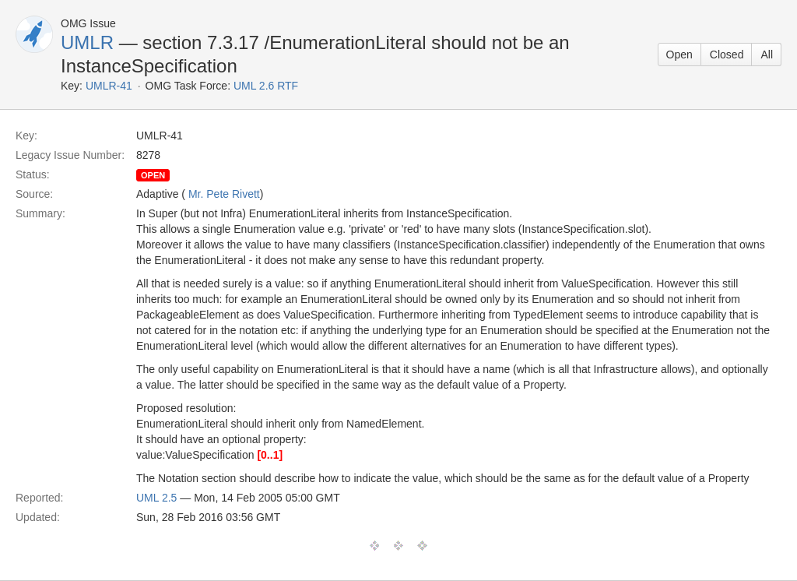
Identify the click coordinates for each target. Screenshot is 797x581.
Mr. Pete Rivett (224, 194)
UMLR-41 (109, 85)
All (766, 54)
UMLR (87, 42)
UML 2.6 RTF (265, 85)
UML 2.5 (156, 497)
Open (679, 54)
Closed (727, 54)
